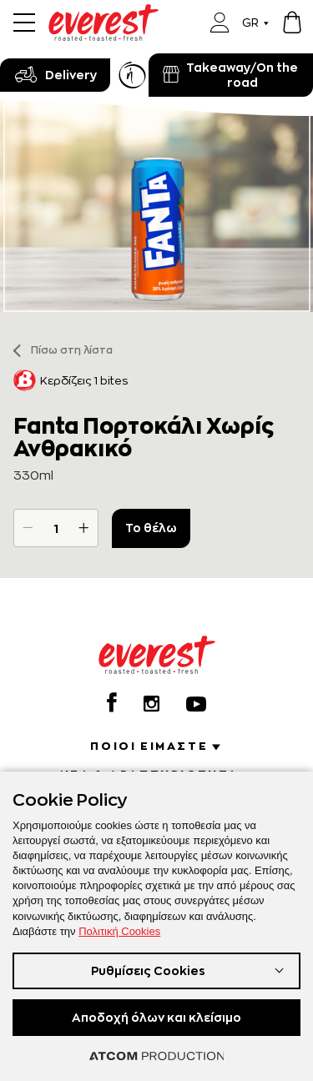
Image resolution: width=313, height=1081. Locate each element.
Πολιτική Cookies (119, 931)
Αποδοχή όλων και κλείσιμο (156, 1017)
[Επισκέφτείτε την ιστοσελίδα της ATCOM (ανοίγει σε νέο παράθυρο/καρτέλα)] (157, 1056)
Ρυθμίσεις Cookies (148, 970)
